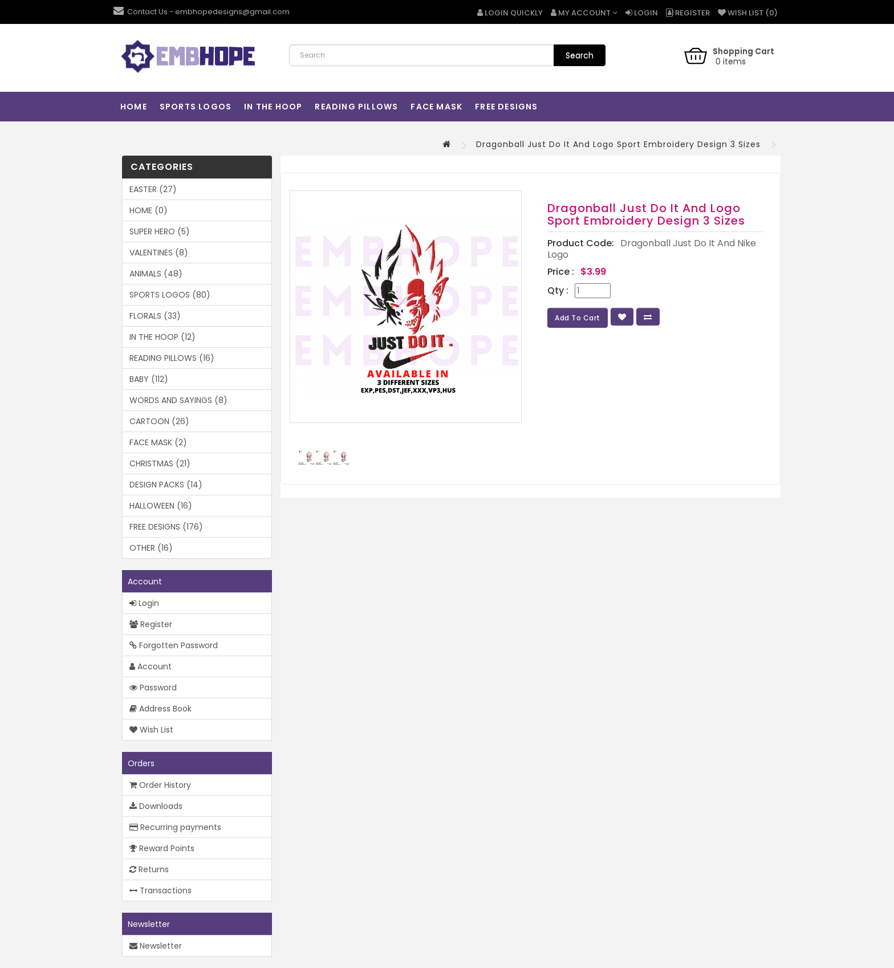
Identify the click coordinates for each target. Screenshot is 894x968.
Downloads (155, 806)
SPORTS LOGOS (195, 106)
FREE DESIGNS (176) (166, 526)
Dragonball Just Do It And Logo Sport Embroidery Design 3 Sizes (618, 144)
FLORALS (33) (155, 316)
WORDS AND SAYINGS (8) (178, 400)
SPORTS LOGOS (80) (169, 294)
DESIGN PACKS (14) (165, 484)
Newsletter (149, 924)
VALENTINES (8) (158, 252)
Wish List (151, 729)
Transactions (160, 890)
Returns (149, 869)
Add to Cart (577, 318)
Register (688, 12)
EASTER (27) (153, 189)
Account (145, 581)
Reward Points (161, 848)
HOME (133, 106)
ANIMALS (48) (155, 273)
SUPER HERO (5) (159, 231)
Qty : (557, 290)
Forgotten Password (173, 645)
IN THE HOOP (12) (162, 337)
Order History (160, 785)
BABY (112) (148, 379)
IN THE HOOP (273, 106)
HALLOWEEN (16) (160, 505)
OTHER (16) (151, 548)
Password (153, 687)
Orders (141, 763)
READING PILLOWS (356, 106)
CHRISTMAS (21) (159, 463)
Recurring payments (175, 827)
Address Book (160, 708)
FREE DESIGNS (506, 106)
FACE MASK (436, 106)
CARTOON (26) (159, 421)
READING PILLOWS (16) (171, 358)
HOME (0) (148, 210)
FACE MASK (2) (158, 442)
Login (641, 12)
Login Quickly (510, 12)
